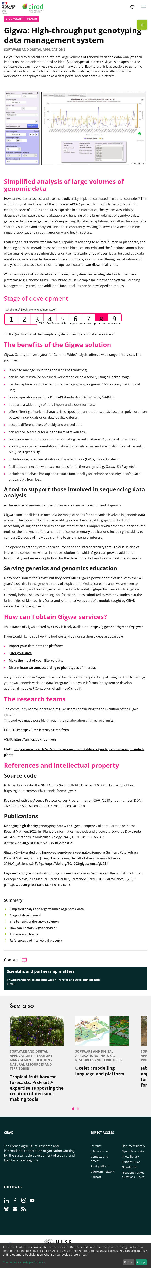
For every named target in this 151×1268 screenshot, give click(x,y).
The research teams (24, 934)
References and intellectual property (36, 940)
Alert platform (100, 1166)
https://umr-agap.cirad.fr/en (35, 739)
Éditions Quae (131, 1162)
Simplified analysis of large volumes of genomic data (47, 909)
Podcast (96, 1177)
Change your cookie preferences (24, 1262)
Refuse (128, 1262)
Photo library (130, 1156)
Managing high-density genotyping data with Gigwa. (42, 826)
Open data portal (133, 1151)
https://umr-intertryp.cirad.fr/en (45, 730)
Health (32, 18)
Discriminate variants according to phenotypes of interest (52, 667)
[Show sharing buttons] (142, 25)
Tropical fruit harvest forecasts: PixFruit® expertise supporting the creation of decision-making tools (37, 1088)
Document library (133, 1146)
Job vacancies (100, 1151)
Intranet (96, 1146)
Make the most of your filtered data (35, 660)
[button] (132, 8)
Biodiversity (14, 18)
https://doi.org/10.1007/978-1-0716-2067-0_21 (40, 843)
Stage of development (25, 915)
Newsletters (130, 1167)
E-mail (11, 984)
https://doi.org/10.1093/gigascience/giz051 (76, 863)
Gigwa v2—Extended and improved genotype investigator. (47, 852)
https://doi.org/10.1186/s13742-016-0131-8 (38, 885)
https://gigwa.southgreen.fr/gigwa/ (117, 627)
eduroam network (102, 1171)
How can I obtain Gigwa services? (33, 928)
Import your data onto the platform (35, 646)
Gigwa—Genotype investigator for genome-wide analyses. (47, 873)
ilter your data (21, 653)
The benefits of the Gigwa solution (35, 921)
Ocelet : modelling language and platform (99, 1070)
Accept (141, 1262)
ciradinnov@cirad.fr (67, 688)
